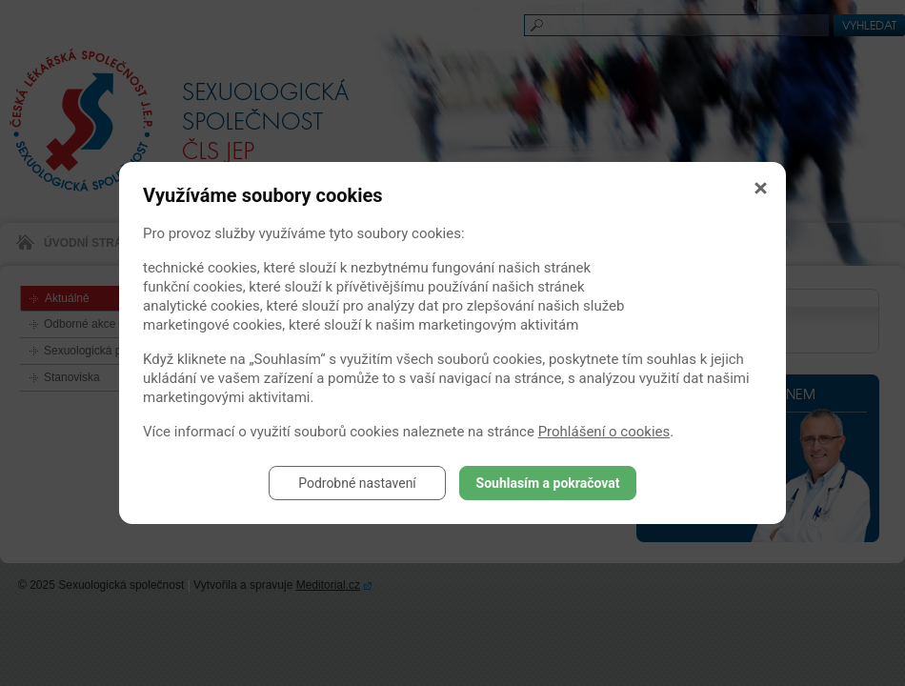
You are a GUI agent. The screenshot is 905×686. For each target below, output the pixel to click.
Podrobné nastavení (357, 483)
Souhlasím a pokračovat (548, 483)
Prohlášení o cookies (604, 431)
